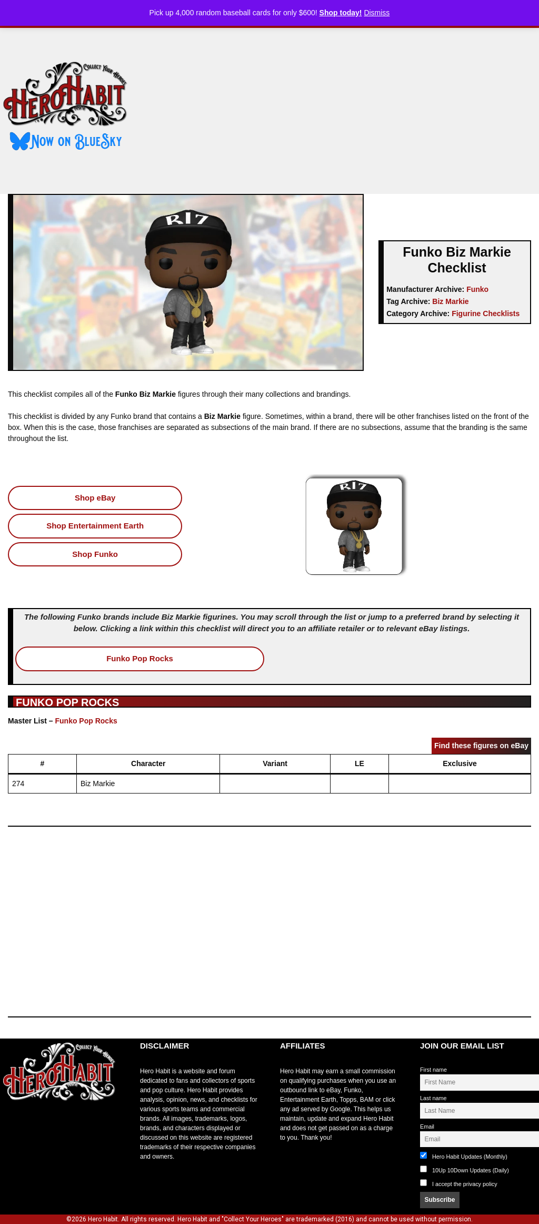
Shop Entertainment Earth (95, 525)
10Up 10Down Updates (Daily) (464, 1169)
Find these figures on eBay (481, 745)
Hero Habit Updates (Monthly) (463, 1156)
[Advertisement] (342, 107)
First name (433, 1069)
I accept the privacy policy (464, 1184)
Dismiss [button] (377, 12)
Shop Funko (95, 554)
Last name (433, 1098)
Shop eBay (95, 497)
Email (427, 1126)
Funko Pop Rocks (139, 658)
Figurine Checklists (486, 313)
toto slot (11, 1126)
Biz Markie (450, 301)
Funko (477, 289)
